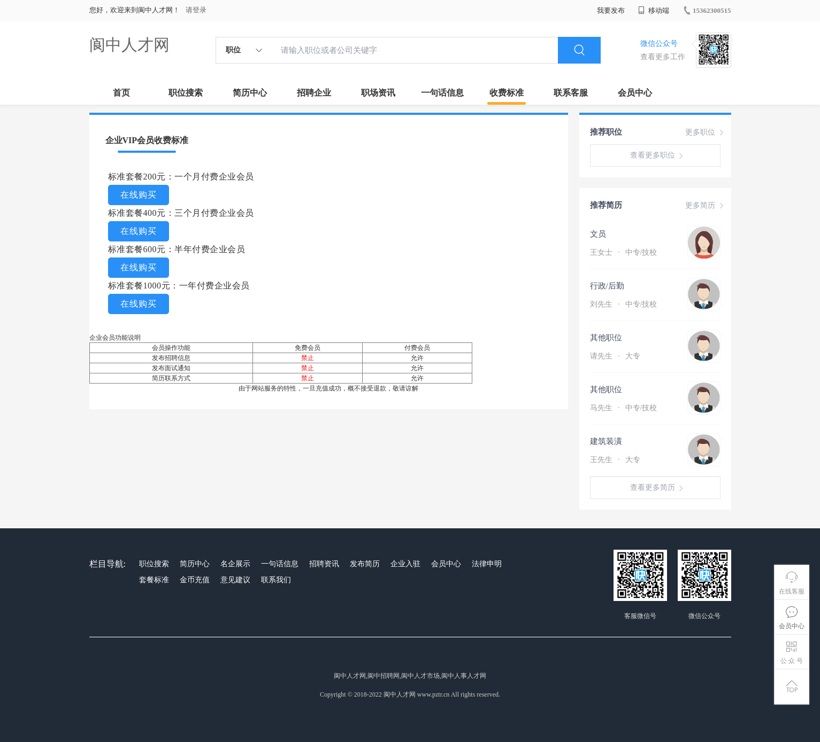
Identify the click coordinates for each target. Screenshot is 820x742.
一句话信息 (442, 92)
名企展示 (235, 564)
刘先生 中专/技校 (623, 304)
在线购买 (138, 194)
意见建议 (235, 580)
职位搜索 (185, 92)
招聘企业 (314, 92)
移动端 (653, 10)
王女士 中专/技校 (623, 252)
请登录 (196, 10)
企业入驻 (405, 564)
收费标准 (506, 92)
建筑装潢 (606, 441)
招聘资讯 (324, 564)
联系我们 (276, 580)
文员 (598, 234)
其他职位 (606, 337)
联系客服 (571, 92)
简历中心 (250, 92)
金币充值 (195, 580)
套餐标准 (154, 580)
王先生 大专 (615, 460)
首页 (121, 92)
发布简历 (365, 564)
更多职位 (705, 132)
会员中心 (635, 92)
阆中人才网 (129, 44)
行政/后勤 (607, 286)
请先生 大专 (615, 356)
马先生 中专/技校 (623, 408)
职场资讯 (378, 92)
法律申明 (487, 564)
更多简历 (705, 205)
